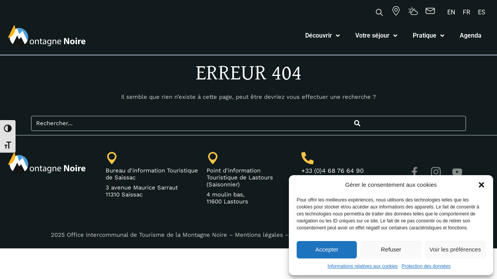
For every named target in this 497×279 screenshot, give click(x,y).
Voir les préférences (455, 249)
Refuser (391, 249)
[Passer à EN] (451, 12)
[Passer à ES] (481, 12)
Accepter (326, 249)
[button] (481, 185)
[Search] (357, 123)
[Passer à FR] (466, 12)
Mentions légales (259, 234)
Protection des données (425, 266)
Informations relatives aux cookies (363, 266)
